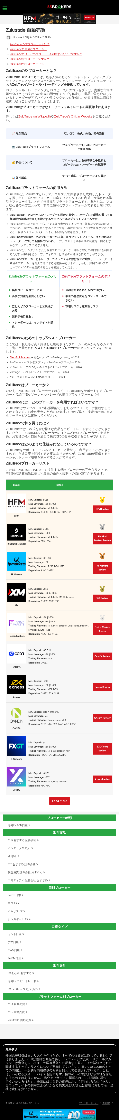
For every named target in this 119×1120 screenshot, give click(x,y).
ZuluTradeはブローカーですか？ (29, 59)
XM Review (102, 598)
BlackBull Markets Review (102, 538)
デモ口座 (13, 942)
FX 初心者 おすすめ (20, 973)
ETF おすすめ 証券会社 (21, 864)
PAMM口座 (14, 958)
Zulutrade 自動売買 (19, 1020)
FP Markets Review (102, 567)
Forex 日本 (14, 895)
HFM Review (102, 509)
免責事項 (106, 1103)
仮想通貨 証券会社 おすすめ (25, 872)
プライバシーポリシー (88, 1103)
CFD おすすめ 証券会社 (22, 840)
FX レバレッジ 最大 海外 (23, 989)
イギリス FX (15, 911)
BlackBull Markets (20, 357)
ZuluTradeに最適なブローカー (28, 49)
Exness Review (102, 687)
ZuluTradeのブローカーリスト (28, 64)
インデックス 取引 (19, 848)
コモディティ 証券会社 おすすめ (28, 880)
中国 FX (12, 903)
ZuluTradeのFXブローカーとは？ (30, 44)
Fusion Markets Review (102, 629)
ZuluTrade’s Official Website (73, 116)
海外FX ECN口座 (18, 825)
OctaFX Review (102, 656)
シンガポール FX (18, 919)
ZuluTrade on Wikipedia (34, 116)
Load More (59, 801)
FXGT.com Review (102, 748)
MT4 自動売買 (16, 1004)
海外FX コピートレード (22, 981)
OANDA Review (102, 717)
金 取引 (12, 856)
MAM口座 (14, 950)
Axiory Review (102, 779)
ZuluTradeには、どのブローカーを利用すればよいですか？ (46, 54)
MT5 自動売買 (16, 1012)
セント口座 (15, 934)
